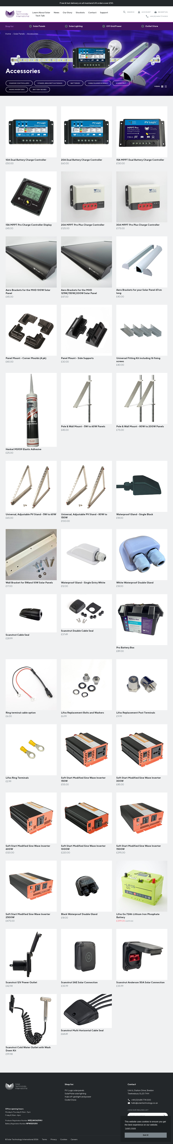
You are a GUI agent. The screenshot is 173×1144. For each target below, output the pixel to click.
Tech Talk (40, 15)
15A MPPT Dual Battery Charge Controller (140, 159)
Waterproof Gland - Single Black (134, 514)
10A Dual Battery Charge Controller (26, 159)
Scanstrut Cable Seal (17, 634)
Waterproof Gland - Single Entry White (83, 582)
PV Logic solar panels (74, 1090)
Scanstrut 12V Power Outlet (21, 982)
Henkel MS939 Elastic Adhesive (23, 449)
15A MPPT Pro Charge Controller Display (29, 224)
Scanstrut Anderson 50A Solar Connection (140, 982)
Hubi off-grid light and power (78, 1096)
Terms (44, 1139)
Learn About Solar (41, 12)
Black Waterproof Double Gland (79, 914)
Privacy (54, 1139)
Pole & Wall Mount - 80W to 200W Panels (140, 426)
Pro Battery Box (125, 647)
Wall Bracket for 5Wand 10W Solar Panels (29, 582)
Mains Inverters (17, 89)
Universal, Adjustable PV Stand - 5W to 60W (31, 514)
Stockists (80, 12)
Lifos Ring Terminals (17, 777)
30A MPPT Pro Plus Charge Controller (137, 224)
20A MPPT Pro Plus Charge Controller (82, 224)
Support (104, 12)
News (56, 12)
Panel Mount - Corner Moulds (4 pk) (26, 358)
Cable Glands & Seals (98, 83)
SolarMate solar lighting (75, 1093)
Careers (74, 1139)
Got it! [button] (145, 1135)
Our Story (67, 12)
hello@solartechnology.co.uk (144, 1103)
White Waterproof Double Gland (134, 582)
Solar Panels (19, 34)
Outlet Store (70, 1100)
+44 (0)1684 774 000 (159, 16)
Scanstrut (121, 83)
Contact (92, 12)
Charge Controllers (19, 83)
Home (8, 34)
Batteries (75, 83)
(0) (163, 12)
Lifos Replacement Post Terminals (135, 712)
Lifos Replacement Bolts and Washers (82, 712)
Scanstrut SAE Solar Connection (79, 982)
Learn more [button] (130, 1128)
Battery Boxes (39, 89)
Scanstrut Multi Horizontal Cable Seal (82, 1030)
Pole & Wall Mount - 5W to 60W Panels (83, 426)
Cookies (63, 1139)
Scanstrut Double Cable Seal (77, 630)
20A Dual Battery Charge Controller (81, 159)
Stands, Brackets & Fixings (50, 83)
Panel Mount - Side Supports (77, 358)
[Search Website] (128, 12)
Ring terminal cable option (21, 712)
